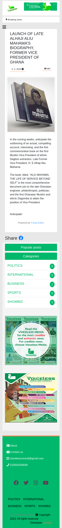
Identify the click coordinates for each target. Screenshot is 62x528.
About (12, 445)
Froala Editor (37, 222)
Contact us (15, 452)
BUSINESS (14, 506)
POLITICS (14, 499)
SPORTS (29, 506)
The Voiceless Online (23, 514)
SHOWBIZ (44, 506)
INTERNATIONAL (33, 499)
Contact (47, 522)
